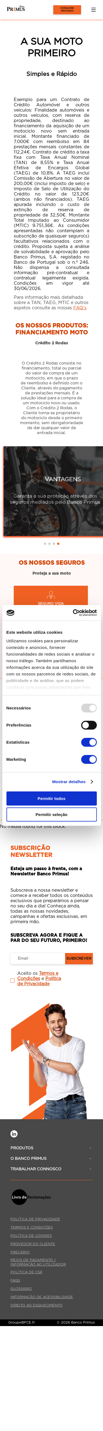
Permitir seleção (52, 814)
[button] (93, 9)
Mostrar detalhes (69, 781)
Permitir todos (52, 798)
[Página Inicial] (12, 9)
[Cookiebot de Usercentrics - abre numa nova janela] (73, 612)
